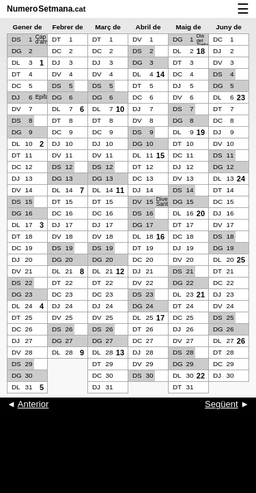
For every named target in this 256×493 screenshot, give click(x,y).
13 (120, 352)
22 (201, 376)
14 (160, 74)
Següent (221, 404)
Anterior (33, 404)
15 (160, 155)
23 (241, 97)
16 (160, 237)
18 (201, 51)
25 (241, 260)
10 (120, 109)
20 (201, 213)
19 (201, 132)
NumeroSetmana (46, 9)
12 (120, 271)
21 (201, 294)
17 (160, 318)
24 (241, 179)
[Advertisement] (128, 459)
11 (120, 190)
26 (241, 341)
